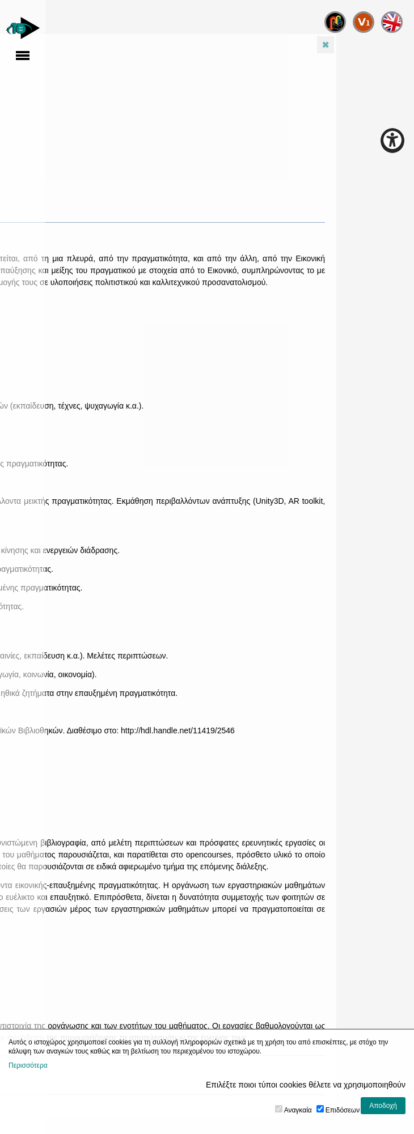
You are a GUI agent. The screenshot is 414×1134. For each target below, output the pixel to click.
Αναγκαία (298, 1110)
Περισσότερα (28, 1065)
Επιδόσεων (343, 1110)
